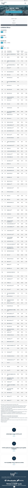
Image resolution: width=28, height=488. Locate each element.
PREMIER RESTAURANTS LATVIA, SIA (10, 301)
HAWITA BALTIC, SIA (10, 188)
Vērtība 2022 (22, 52)
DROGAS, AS (9, 148)
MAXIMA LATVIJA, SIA (10, 258)
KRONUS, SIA (9, 206)
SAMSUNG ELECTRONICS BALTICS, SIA (10, 330)
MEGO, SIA (8, 261)
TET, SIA (8, 370)
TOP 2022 (5, 52)
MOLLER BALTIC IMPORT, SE (11, 272)
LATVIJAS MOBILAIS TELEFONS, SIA (10, 238)
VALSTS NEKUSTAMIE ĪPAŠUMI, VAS (10, 389)
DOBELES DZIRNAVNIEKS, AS (11, 141)
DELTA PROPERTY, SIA (10, 131)
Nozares (14, 23)
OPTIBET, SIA (9, 282)
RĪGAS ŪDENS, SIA (9, 323)
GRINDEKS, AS (9, 184)
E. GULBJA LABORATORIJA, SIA (11, 151)
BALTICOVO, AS (9, 85)
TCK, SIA (8, 362)
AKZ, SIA (8, 57)
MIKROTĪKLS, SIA (9, 268)
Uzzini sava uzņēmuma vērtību (14, 12)
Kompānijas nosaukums (9, 52)
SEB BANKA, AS (9, 338)
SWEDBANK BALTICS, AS (10, 359)
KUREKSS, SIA (9, 210)
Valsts (8, 48)
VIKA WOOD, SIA (9, 392)
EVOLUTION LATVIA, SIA (10, 167)
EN (2, 0)
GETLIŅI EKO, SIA (9, 177)
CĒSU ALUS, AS (9, 118)
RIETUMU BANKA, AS (10, 313)
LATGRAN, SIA (9, 214)
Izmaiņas (26, 52)
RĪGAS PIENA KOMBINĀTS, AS (11, 316)
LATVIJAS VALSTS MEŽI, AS (11, 244)
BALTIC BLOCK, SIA (9, 77)
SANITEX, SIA (9, 332)
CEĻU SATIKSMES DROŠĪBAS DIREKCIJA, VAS (11, 112)
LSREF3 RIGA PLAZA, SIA (10, 251)
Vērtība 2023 (18, 52)
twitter (25, 0)
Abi (1, 32)
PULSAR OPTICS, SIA (10, 306)
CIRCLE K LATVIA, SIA (10, 122)
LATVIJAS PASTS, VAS (10, 241)
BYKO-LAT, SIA (9, 100)
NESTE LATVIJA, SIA (9, 276)
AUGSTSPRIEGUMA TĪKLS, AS (11, 64)
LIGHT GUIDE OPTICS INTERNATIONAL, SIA (10, 248)
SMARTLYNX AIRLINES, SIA (11, 345)
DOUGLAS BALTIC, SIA (10, 145)
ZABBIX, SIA (8, 400)
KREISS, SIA (8, 199)
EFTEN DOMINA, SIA (10, 157)
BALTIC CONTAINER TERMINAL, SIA (11, 82)
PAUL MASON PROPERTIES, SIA (11, 294)
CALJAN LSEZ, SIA (9, 107)
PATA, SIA (8, 289)
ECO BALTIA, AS (9, 154)
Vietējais (5, 42)
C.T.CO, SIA (8, 104)
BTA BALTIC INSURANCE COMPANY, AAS (10, 98)
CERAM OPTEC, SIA (9, 114)
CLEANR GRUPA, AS (10, 128)
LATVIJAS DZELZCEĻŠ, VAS (11, 223)
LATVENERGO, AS (9, 217)
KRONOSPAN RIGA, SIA (10, 202)
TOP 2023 (2, 52)
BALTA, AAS (8, 74)
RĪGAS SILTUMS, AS (9, 320)
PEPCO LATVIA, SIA (9, 296)
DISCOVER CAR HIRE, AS (10, 137)
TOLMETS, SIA (9, 382)
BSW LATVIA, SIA (9, 93)
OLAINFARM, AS (9, 279)
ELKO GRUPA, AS (9, 160)
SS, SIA (8, 348)
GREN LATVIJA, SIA (9, 181)
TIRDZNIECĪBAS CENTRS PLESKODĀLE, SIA (10, 379)
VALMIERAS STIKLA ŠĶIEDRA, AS (11, 385)
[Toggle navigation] (25, 3)
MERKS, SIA (8, 264)
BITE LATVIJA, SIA (9, 89)
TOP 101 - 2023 (14, 18)
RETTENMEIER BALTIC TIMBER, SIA (11, 310)
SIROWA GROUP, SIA (10, 341)
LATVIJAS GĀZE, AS (10, 230)
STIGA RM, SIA (9, 352)
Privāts (5, 48)
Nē (5, 32)
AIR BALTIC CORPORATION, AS (11, 54)
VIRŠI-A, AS (8, 396)
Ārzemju (8, 42)
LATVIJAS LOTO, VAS (10, 234)
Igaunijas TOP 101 (14, 25)
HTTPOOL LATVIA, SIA (10, 191)
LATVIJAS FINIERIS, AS (10, 226)
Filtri (14, 20)
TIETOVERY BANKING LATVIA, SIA (11, 375)
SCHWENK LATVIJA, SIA (10, 335)
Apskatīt (14, 436)
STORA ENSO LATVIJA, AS (10, 356)
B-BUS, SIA (8, 67)
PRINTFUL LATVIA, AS (10, 303)
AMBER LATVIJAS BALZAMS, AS (11, 62)
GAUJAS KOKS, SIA (9, 173)
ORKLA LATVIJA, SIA (10, 285)
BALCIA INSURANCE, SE (10, 71)
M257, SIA (8, 255)
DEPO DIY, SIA (9, 134)
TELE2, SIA (8, 366)
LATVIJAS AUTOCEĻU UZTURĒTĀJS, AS (10, 221)
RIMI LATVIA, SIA (9, 326)
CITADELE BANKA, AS (10, 125)
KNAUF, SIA (8, 195)
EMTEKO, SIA (9, 163)
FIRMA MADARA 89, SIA (10, 170)
